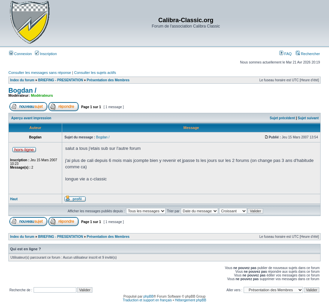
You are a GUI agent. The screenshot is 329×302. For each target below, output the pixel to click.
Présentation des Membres (108, 80)
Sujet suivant (308, 118)
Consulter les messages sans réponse (39, 73)
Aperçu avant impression (31, 118)
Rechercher (308, 54)
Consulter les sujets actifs (95, 73)
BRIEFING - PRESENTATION (60, 80)
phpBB (148, 296)
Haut (13, 199)
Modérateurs (42, 95)
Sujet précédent (282, 118)
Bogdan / (22, 90)
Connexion (20, 54)
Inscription (46, 54)
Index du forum (22, 80)
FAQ (285, 54)
